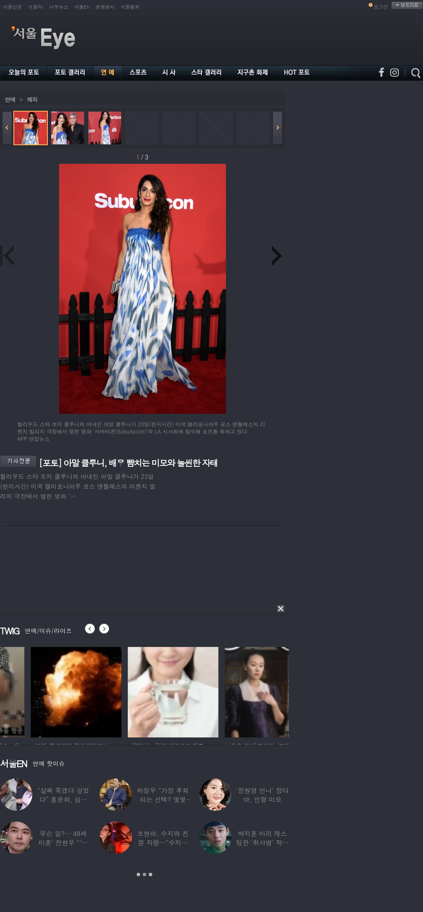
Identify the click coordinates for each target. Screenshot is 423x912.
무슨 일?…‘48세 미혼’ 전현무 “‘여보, (63, 842)
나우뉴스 (58, 6)
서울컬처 (130, 6)
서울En (81, 6)
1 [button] (138, 874)
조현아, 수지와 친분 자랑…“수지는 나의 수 (162, 842)
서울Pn (35, 6)
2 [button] (144, 874)
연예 (10, 99)
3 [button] (150, 874)
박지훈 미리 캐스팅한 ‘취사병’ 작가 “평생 (262, 842)
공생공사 (105, 6)
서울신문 (12, 6)
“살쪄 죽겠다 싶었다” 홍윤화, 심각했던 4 (63, 799)
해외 (32, 99)
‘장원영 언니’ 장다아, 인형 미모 (262, 795)
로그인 (381, 6)
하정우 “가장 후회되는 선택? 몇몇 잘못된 (162, 799)
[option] (137, 691)
